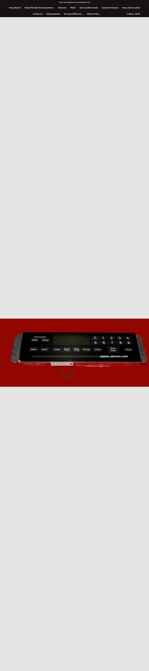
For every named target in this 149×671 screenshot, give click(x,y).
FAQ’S (73, 8)
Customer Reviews (110, 8)
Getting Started (53, 14)
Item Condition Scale (89, 8)
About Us (62, 8)
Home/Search (15, 8)
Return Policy (93, 14)
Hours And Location (131, 8)
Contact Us (38, 14)
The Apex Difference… (73, 14)
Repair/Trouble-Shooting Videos (39, 8)
